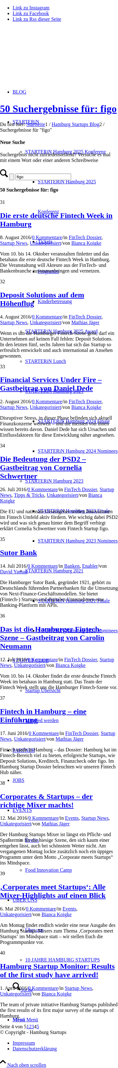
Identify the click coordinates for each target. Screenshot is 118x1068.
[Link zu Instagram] (31, 7)
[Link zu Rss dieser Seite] (37, 19)
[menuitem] (78, 451)
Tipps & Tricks (29, 495)
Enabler (90, 566)
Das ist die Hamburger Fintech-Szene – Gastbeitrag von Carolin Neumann (52, 637)
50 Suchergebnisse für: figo (58, 108)
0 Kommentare (47, 237)
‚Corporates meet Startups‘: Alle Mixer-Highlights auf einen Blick (53, 891)
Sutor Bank (18, 552)
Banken (72, 566)
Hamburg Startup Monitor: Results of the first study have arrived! (57, 970)
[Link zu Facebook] (31, 13)
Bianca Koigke (86, 243)
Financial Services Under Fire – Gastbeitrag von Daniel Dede (51, 384)
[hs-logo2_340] (47, 57)
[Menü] (25, 1019)
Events (72, 818)
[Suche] (43, 177)
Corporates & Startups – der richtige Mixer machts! (46, 800)
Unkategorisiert (45, 243)
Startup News (13, 243)
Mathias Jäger (85, 322)
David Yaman (13, 571)
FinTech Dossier (85, 237)
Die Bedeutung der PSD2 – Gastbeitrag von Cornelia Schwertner (43, 467)
